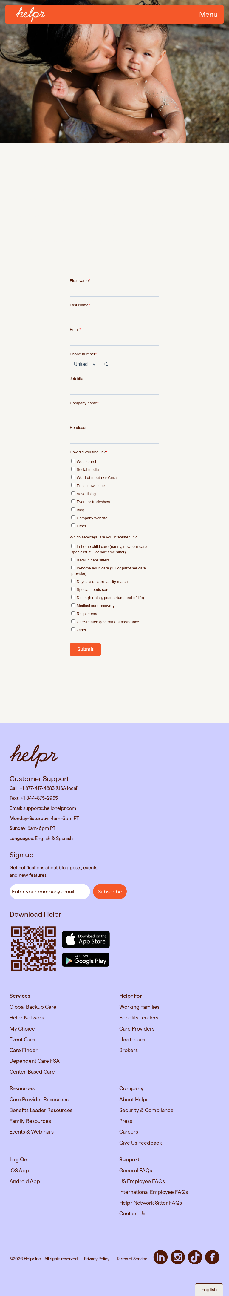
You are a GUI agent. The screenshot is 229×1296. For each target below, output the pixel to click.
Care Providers (136, 1028)
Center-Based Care (32, 1071)
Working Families (139, 1007)
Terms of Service (132, 1258)
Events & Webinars (32, 1131)
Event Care (22, 1039)
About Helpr (133, 1099)
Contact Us (132, 1213)
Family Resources (30, 1121)
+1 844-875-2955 (39, 798)
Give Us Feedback (140, 1142)
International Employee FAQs (153, 1192)
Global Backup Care (33, 1007)
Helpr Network (27, 1017)
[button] (207, 14)
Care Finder (24, 1050)
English (209, 1289)
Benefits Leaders (138, 1017)
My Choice (22, 1028)
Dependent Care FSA (35, 1061)
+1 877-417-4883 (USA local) (49, 788)
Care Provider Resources (39, 1099)
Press (125, 1121)
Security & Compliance (146, 1110)
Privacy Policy (96, 1258)
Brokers (128, 1050)
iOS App (19, 1170)
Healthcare (132, 1039)
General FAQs (135, 1170)
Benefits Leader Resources (41, 1110)
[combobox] (209, 1289)
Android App (25, 1181)
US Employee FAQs (142, 1181)
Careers (128, 1131)
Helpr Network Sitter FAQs (150, 1203)
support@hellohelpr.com (49, 808)
